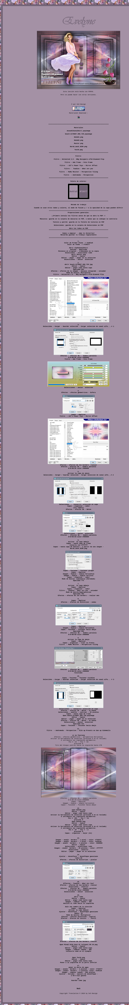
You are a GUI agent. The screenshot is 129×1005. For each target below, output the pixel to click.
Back (78, 988)
